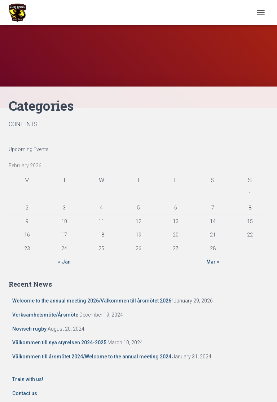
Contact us (24, 393)
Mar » (212, 262)
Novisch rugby (29, 329)
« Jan (64, 262)
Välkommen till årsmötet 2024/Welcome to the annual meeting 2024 (91, 356)
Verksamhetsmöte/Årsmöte (45, 315)
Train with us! (27, 379)
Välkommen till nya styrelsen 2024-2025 (59, 342)
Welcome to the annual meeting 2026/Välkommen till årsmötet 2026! (92, 301)
